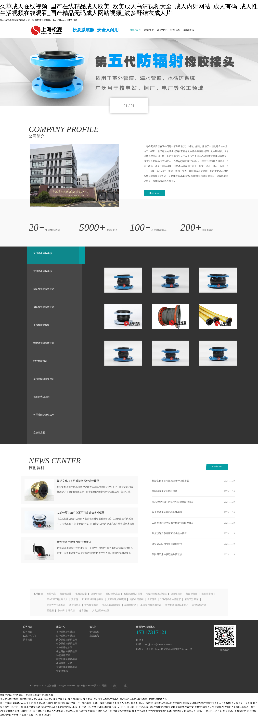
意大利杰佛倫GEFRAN (176, 623)
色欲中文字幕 (85, 711)
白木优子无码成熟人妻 (184, 711)
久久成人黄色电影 (43, 703)
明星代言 (51, 611)
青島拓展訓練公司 (111, 623)
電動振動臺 (81, 611)
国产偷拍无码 (100, 711)
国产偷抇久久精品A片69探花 (47, 711)
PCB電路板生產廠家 (170, 617)
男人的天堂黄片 (215, 707)
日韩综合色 (26, 711)
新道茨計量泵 (192, 617)
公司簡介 (149, 30)
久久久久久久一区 (28, 715)
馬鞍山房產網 (136, 617)
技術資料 (175, 30)
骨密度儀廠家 (91, 623)
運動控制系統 (113, 611)
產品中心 (162, 30)
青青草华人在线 (11, 711)
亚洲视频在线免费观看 (119, 711)
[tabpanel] (129, 71)
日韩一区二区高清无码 (141, 707)
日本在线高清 (70, 711)
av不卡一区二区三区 (80, 707)
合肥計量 (151, 617)
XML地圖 (102, 689)
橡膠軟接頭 (176, 611)
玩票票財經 (130, 623)
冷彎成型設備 (199, 623)
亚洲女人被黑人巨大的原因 (168, 703)
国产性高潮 (6, 703)
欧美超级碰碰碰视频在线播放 (198, 703)
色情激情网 (200, 707)
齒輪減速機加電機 (133, 611)
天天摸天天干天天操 (241, 703)
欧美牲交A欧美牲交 (142, 711)
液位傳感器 (75, 623)
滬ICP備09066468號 (86, 689)
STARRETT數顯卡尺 (57, 617)
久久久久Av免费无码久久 (125, 703)
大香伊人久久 (231, 707)
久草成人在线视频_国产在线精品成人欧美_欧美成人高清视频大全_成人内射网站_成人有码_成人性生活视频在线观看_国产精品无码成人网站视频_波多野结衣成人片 (129, 9)
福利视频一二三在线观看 (79, 703)
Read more (228, 466)
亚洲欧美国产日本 (162, 711)
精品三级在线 (146, 703)
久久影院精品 (62, 707)
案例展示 (188, 30)
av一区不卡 (122, 707)
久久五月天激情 (222, 703)
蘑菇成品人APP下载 (23, 703)
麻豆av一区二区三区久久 (209, 711)
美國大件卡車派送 (56, 623)
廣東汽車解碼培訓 (116, 617)
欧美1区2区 (45, 715)
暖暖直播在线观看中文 (182, 707)
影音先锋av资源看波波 (234, 711)
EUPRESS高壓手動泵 (92, 617)
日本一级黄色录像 (102, 703)
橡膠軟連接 (65, 611)
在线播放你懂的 (162, 707)
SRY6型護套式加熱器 (150, 623)
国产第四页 (59, 703)
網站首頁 (135, 30)
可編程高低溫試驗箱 (156, 611)
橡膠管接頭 (96, 611)
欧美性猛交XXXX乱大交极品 (39, 707)
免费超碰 (96, 707)
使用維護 (30, 631)
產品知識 (30, 635)
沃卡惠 (74, 617)
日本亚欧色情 (109, 707)
